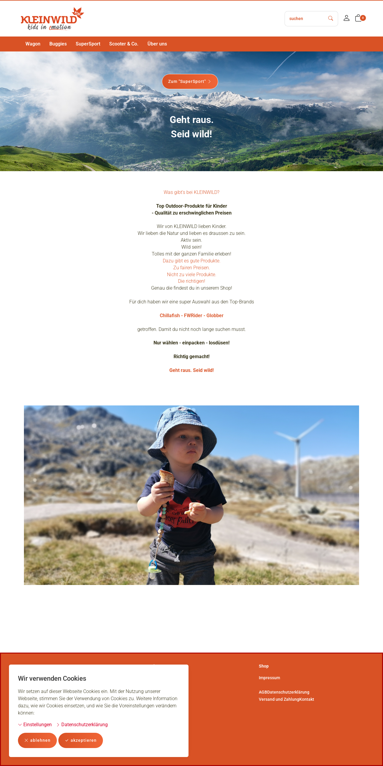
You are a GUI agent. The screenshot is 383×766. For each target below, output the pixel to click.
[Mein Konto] (346, 18)
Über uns (157, 44)
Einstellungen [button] (35, 724)
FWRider (193, 322)
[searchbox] (304, 18)
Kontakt (306, 699)
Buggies (58, 44)
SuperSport (88, 44)
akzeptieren (81, 740)
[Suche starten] (331, 18)
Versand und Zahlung (279, 699)
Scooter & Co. (124, 44)
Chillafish (170, 322)
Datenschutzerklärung (82, 724)
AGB (263, 692)
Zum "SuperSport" (190, 81)
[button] (358, 18)
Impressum (269, 677)
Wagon (32, 44)
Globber (215, 322)
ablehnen (37, 740)
